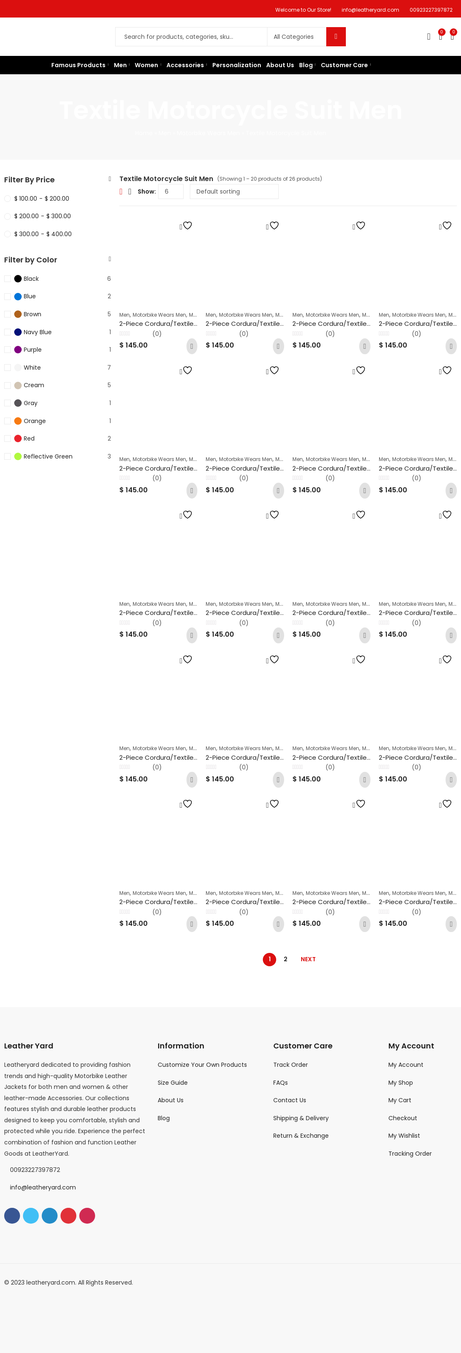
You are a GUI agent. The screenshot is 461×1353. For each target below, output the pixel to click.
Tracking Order (410, 1153)
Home (144, 133)
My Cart (399, 1100)
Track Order (290, 1065)
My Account (405, 1065)
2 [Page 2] (285, 959)
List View (129, 191)
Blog (164, 1118)
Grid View (120, 191)
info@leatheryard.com (43, 1187)
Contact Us (289, 1100)
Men (165, 133)
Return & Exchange (301, 1135)
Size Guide (173, 1082)
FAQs (280, 1082)
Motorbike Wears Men (208, 133)
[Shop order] (234, 191)
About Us (171, 1100)
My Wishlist (404, 1135)
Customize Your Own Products (202, 1065)
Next (308, 959)
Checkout (402, 1118)
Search (336, 36)
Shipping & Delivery (301, 1118)
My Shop (400, 1082)
